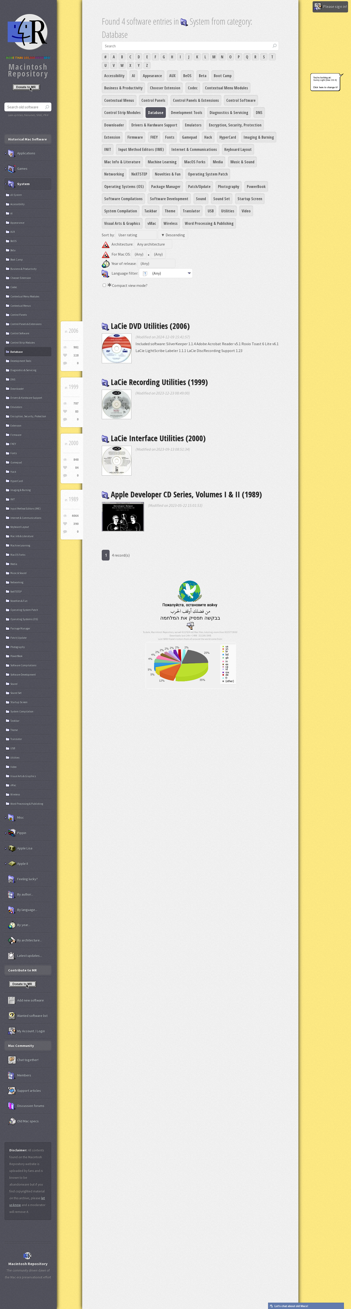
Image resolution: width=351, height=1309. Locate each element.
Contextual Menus (119, 100)
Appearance (152, 75)
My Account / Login (26, 1031)
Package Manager (166, 186)
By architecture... (25, 940)
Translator (191, 211)
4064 (75, 515)
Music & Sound (242, 162)
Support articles (24, 1091)
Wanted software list (27, 1016)
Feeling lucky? (23, 879)
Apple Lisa (20, 848)
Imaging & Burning (259, 137)
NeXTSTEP (139, 174)
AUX (172, 75)
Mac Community (21, 1045)
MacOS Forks (194, 162)
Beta (202, 75)
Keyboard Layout (238, 149)
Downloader (114, 125)
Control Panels (153, 100)
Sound (201, 198)
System (19, 184)
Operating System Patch (208, 174)
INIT (107, 149)
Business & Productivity (123, 88)
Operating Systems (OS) (124, 186)
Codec (193, 88)
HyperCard (227, 137)
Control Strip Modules (122, 112)
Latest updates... (25, 956)
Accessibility (114, 75)
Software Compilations (123, 198)
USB (211, 211)
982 (76, 347)
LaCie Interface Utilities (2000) (153, 438)
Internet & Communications (194, 149)
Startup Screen (250, 198)
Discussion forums (26, 1106)
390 (76, 523)
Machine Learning (162, 162)
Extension (112, 137)
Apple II (18, 864)
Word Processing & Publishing (209, 223)
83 (77, 411)
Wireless (171, 223)
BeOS (187, 75)
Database (155, 112)
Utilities (227, 211)
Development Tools (186, 112)
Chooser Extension (165, 88)
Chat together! (23, 1060)
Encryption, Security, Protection (235, 125)
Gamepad (189, 137)
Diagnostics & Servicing (229, 112)
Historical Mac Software (27, 139)
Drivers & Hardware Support (154, 125)
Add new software (26, 1000)
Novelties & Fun (168, 174)
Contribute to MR (22, 970)
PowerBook (256, 186)
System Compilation (120, 211)
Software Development (169, 198)
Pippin (17, 833)
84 (77, 467)
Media (218, 162)
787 (76, 403)
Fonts (169, 137)
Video (246, 211)
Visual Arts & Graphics (122, 223)
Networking (114, 174)
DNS (259, 112)
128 (76, 355)
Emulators (193, 125)
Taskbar (150, 211)
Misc (16, 817)
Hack (208, 137)
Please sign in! (330, 7)
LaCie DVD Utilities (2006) (146, 326)
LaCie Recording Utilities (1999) (155, 382)
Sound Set (221, 198)
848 (76, 459)
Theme (170, 211)
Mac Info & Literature (122, 162)
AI (133, 75)
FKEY (154, 137)
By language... (22, 910)
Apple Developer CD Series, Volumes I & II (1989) (182, 494)
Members (19, 1075)
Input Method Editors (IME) (141, 149)
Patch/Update (199, 186)
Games (17, 169)
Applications (21, 153)
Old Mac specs (23, 1121)
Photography (228, 186)
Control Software (241, 100)
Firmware (135, 137)
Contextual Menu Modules (226, 88)
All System (16, 195)
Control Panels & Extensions (196, 100)
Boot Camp (223, 75)
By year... (19, 925)
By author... (20, 894)
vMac (151, 223)
